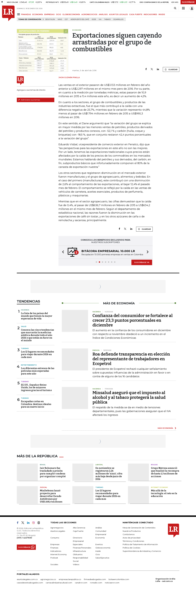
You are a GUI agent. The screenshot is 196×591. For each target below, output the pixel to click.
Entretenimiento (29, 365)
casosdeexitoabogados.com (30, 583)
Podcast (54, 558)
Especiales (78, 544)
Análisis (98, 528)
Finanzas (54, 548)
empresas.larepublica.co (70, 579)
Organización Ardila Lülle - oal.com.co (165, 580)
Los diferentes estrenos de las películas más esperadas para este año (37, 371)
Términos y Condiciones (133, 541)
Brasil (43, 465)
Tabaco (107, 19)
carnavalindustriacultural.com (59, 583)
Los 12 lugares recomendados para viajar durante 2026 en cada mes (37, 354)
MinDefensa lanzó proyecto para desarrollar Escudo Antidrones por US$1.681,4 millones (51, 496)
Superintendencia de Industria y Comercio (142, 551)
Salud (23, 326)
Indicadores (55, 551)
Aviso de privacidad (131, 538)
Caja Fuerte (78, 531)
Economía (100, 538)
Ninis (60, 19)
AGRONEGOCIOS (89, 14)
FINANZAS (26, 14)
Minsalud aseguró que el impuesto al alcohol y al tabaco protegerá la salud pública (129, 397)
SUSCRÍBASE (188, 2)
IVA (100, 19)
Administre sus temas (29, 100)
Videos (76, 564)
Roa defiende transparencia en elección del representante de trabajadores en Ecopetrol (131, 359)
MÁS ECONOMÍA (165, 428)
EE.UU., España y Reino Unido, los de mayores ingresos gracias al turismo (36, 387)
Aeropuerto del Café (80, 19)
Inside (98, 551)
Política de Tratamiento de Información (140, 544)
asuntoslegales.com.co (27, 579)
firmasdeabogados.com (95, 579)
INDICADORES (150, 14)
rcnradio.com (96, 583)
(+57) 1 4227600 (24, 538)
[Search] (175, 8)
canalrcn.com (81, 583)
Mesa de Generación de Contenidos (139, 528)
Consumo (54, 538)
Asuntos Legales (57, 531)
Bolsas (154, 465)
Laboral (99, 465)
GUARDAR (171, 69)
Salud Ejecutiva (102, 558)
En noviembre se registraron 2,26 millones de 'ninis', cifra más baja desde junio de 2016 (108, 474)
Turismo (25, 348)
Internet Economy (159, 487)
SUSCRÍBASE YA (141, 262)
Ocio (97, 554)
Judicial (43, 487)
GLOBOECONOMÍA (71, 14)
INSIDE (161, 14)
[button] (62, 252)
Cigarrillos (118, 19)
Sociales (54, 564)
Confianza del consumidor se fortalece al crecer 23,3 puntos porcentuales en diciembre (133, 320)
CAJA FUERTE (135, 14)
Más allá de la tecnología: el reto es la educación (164, 493)
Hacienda (25, 310)
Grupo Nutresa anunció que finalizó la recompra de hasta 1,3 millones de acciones (165, 472)
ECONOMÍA (37, 14)
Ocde (94, 19)
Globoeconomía (102, 548)
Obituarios (77, 554)
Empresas (54, 544)
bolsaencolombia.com (119, 579)
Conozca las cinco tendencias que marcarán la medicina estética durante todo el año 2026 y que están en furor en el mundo (37, 335)
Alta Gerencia (79, 528)
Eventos (99, 544)
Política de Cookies (131, 548)
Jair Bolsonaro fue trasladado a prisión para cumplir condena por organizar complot (53, 472)
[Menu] (19, 14)
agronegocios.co (48, 579)
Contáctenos (128, 534)
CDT (66, 19)
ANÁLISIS (103, 14)
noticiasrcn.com (112, 583)
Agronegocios (56, 528)
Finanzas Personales (82, 548)
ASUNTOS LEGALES (118, 14)
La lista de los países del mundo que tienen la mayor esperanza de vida (36, 316)
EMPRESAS (49, 14)
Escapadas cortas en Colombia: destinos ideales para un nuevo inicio (36, 404)
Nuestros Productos (132, 531)
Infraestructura (79, 551)
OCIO (58, 14)
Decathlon (50, 19)
